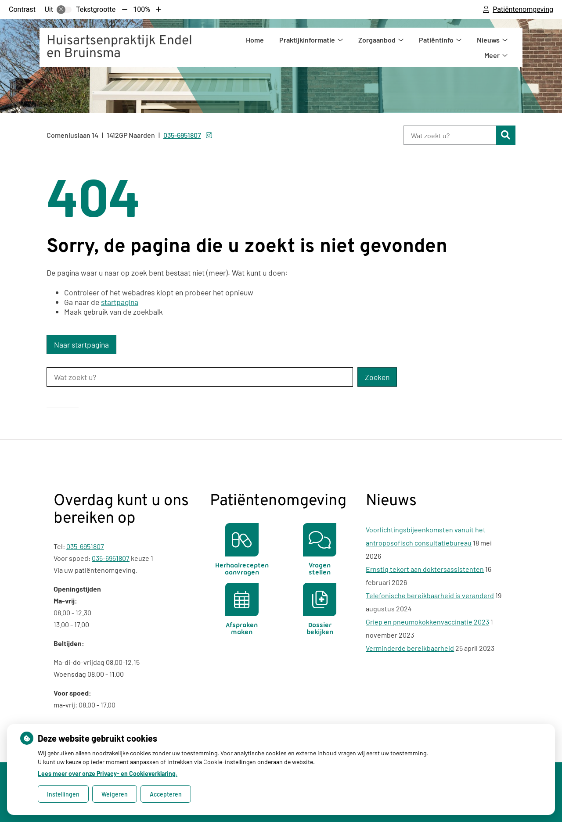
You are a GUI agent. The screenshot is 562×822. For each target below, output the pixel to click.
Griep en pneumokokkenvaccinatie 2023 (427, 621)
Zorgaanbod (377, 40)
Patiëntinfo (436, 40)
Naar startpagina (81, 344)
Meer (492, 55)
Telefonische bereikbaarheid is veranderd (430, 595)
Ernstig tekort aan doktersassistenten (425, 569)
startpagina (119, 302)
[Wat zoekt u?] (449, 135)
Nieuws (488, 40)
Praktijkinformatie (307, 40)
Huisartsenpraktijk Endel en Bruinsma (119, 47)
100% (141, 9)
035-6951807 (85, 546)
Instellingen (63, 794)
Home (255, 40)
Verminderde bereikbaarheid (410, 648)
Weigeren (114, 794)
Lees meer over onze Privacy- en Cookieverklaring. (107, 773)
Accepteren (166, 794)
